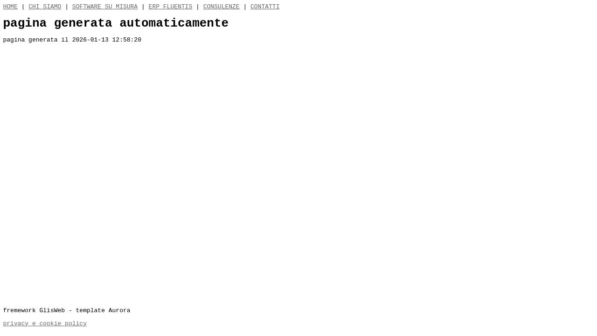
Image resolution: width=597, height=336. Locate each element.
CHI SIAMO (44, 7)
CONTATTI (264, 7)
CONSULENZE (221, 7)
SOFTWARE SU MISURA (105, 7)
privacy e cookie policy (45, 323)
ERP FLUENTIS (171, 7)
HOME (10, 7)
